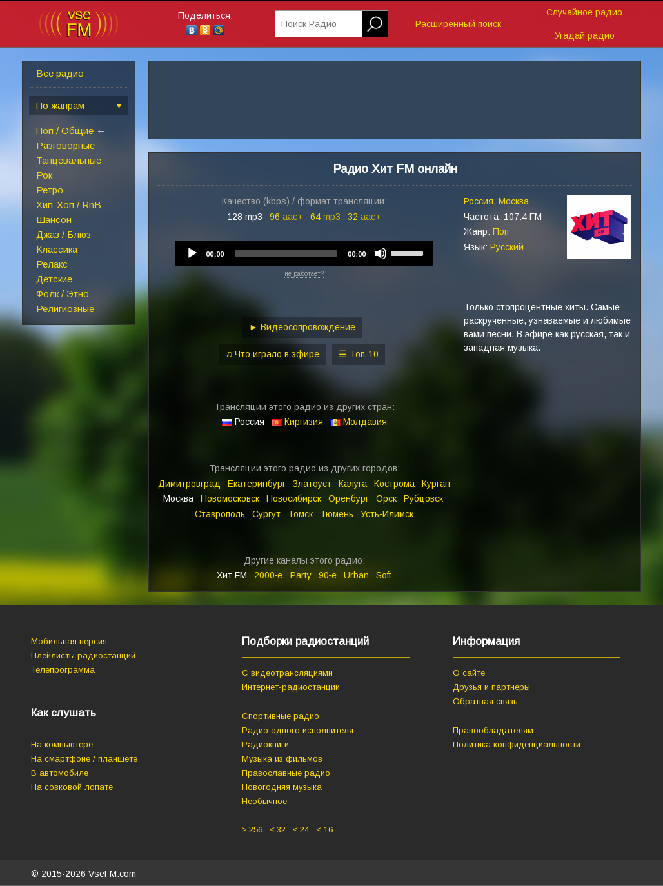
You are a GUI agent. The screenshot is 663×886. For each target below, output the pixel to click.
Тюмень (336, 514)
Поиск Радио (309, 24)
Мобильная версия (69, 641)
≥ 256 (252, 829)
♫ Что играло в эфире (273, 354)
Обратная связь (485, 701)
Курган (436, 483)
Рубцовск (423, 498)
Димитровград (189, 483)
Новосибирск (293, 498)
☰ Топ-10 (359, 354)
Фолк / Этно (62, 293)
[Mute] (380, 253)
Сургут (266, 514)
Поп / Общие (65, 130)
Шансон (54, 219)
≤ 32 (278, 829)
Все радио (60, 73)
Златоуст (312, 483)
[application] (304, 253)
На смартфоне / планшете (84, 758)
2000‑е (268, 575)
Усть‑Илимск (387, 514)
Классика (56, 249)
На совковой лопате (72, 787)
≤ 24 (301, 829)
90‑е (328, 575)
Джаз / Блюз (63, 234)
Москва (514, 201)
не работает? (304, 273)
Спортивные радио (280, 716)
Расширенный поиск (458, 24)
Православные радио (286, 773)
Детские (54, 278)
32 (364, 217)
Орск (386, 498)
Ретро (49, 189)
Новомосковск (230, 498)
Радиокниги (265, 744)
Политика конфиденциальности (516, 744)
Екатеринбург (257, 483)
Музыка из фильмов (282, 758)
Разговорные (65, 145)
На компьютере (62, 744)
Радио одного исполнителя (297, 730)
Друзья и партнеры (491, 687)
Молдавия (365, 422)
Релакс (52, 264)
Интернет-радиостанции (291, 687)
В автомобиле (59, 773)
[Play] (192, 253)
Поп (501, 231)
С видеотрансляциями (287, 673)
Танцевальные (68, 160)
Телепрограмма (63, 669)
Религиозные (65, 308)
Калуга (353, 483)
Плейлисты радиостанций (83, 655)
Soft (383, 575)
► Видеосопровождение (302, 327)
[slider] (286, 253)
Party (301, 575)
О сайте (469, 673)
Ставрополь (220, 514)
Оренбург (348, 498)
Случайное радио (584, 12)
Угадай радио (585, 35)
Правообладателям (493, 730)
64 (325, 217)
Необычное (264, 801)
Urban (356, 575)
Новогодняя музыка (282, 787)
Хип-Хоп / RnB (68, 204)
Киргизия (303, 422)
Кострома (394, 483)
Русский (507, 247)
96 (286, 217)
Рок (44, 175)
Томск (300, 514)
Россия (478, 201)
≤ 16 (324, 829)
